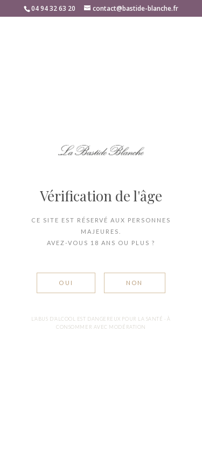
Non (134, 282)
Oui (66, 282)
